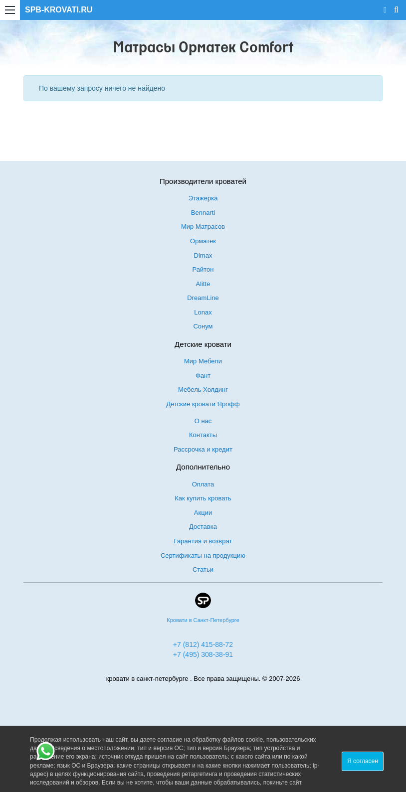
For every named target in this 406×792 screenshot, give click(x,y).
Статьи (203, 569)
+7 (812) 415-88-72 (203, 644)
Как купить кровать (203, 498)
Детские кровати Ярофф (203, 404)
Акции (203, 512)
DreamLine (203, 298)
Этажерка (203, 198)
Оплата (203, 484)
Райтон (203, 269)
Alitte (203, 284)
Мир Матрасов (203, 226)
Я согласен (362, 761)
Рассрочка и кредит (203, 449)
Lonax (202, 312)
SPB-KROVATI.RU (58, 9)
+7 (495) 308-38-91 (203, 654)
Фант (203, 375)
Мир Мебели (203, 361)
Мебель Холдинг (203, 389)
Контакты (203, 435)
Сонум (202, 326)
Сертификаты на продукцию (203, 555)
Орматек (203, 241)
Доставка (203, 526)
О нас (203, 421)
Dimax (203, 255)
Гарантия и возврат (203, 541)
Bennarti (203, 212)
